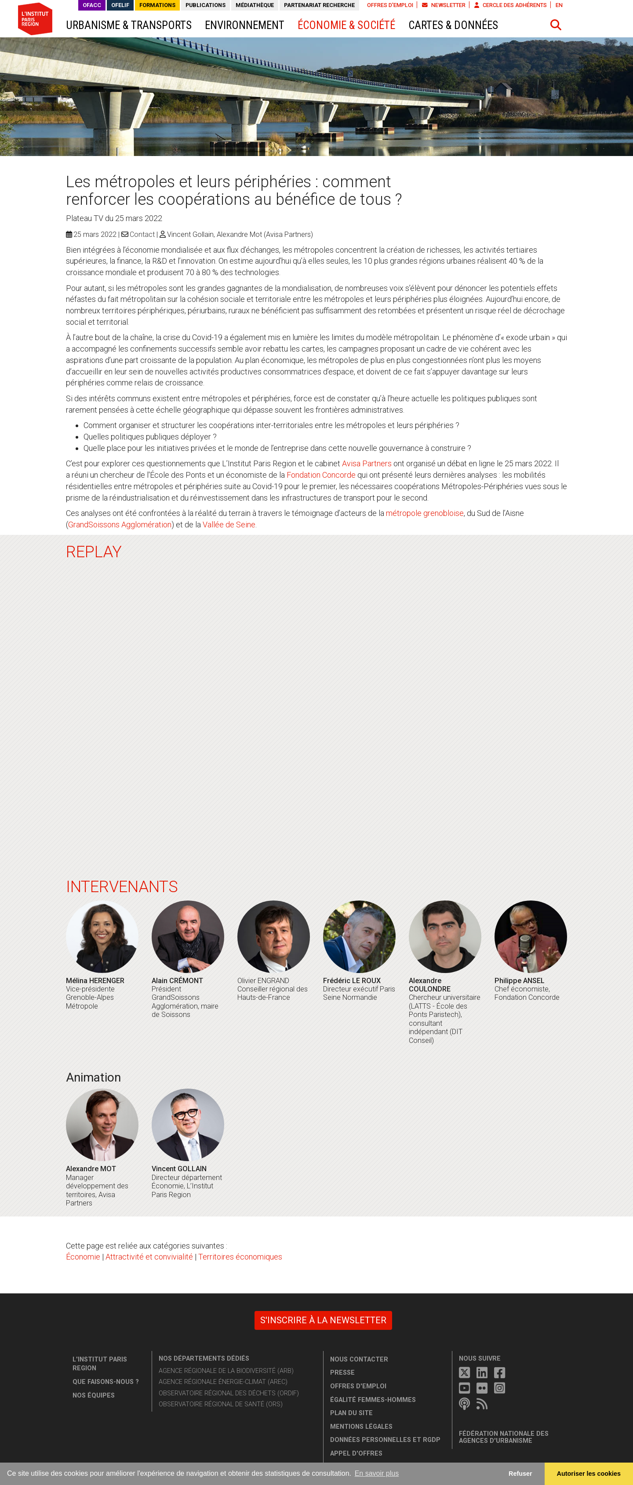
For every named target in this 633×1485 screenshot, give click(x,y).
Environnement (244, 25)
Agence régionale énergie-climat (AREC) (223, 1382)
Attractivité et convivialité (149, 1256)
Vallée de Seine (229, 524)
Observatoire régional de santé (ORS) (221, 1404)
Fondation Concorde (321, 474)
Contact (142, 234)
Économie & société (346, 25)
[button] (556, 25)
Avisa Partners (367, 463)
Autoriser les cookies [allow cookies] (589, 1473)
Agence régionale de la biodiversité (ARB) (226, 1371)
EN (559, 5)
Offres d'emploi (390, 5)
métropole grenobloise (425, 513)
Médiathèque (255, 5)
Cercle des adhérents (510, 5)
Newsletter (444, 5)
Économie (83, 1256)
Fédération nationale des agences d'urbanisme (504, 1437)
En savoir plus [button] (377, 1473)
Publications (206, 5)
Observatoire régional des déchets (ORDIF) (229, 1393)
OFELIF (120, 5)
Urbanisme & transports (129, 25)
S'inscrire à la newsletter (323, 1320)
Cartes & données (453, 25)
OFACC (92, 5)
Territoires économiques (240, 1256)
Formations (157, 5)
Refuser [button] (520, 1473)
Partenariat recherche (319, 5)
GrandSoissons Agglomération (119, 524)
